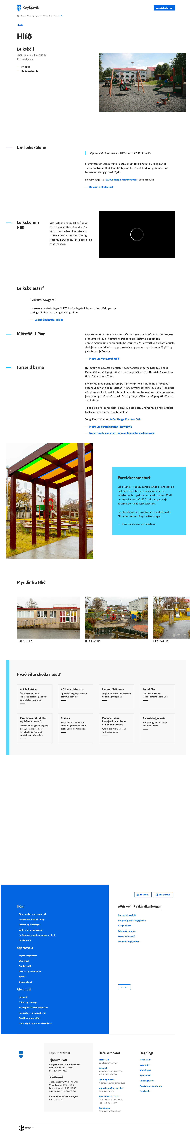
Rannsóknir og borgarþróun (32, 1012)
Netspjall (116, 1071)
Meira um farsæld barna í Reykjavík (110, 426)
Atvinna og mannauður (30, 971)
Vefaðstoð (116, 1061)
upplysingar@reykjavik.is (116, 1090)
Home (17, 16)
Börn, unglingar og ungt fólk (37, 16)
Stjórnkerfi (24, 961)
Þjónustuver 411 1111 (116, 1099)
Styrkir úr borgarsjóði (29, 1018)
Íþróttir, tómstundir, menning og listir (37, 935)
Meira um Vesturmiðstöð (104, 358)
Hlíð (60, 16)
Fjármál (22, 976)
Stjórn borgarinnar (28, 955)
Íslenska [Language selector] (144, 894)
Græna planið (25, 982)
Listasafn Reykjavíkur (128, 941)
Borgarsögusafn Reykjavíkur (132, 920)
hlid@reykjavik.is (29, 71)
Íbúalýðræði (25, 940)
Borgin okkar (124, 925)
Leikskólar (53, 16)
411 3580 (25, 67)
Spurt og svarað (116, 1081)
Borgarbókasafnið (127, 915)
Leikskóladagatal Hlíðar (49, 320)
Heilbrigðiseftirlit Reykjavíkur (33, 1007)
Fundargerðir (25, 966)
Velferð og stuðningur (29, 924)
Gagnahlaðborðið (126, 936)
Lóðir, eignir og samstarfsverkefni (35, 1023)
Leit (125, 987)
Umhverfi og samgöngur (31, 930)
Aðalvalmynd (165, 8)
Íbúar (23, 16)
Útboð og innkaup (28, 1002)
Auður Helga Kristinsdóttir (122, 179)
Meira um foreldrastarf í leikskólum (139, 524)
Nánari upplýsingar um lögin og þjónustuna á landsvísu (122, 433)
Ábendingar (116, 1110)
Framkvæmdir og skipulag (31, 919)
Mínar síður (164, 894)
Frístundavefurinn (127, 931)
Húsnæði (23, 997)
